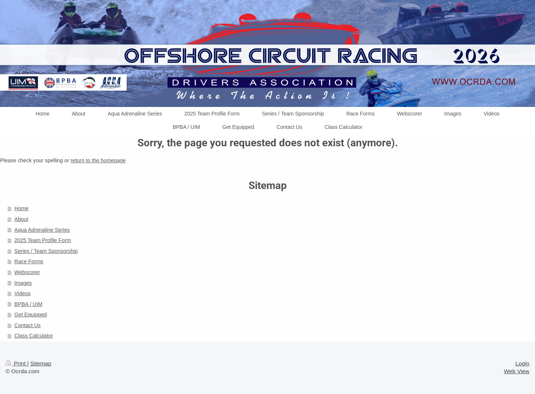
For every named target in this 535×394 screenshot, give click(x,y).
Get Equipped (30, 315)
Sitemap (40, 363)
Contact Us (27, 325)
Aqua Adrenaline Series (42, 230)
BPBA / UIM (28, 304)
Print (16, 363)
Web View (516, 371)
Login (522, 363)
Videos (22, 293)
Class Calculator (33, 336)
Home (21, 208)
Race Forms (28, 261)
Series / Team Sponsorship (46, 251)
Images (23, 283)
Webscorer (27, 272)
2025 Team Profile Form (42, 240)
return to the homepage (98, 160)
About (21, 219)
